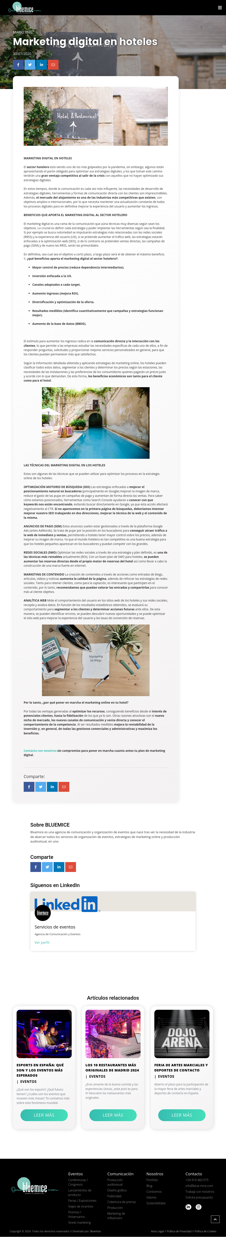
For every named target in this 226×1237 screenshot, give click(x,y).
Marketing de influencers (116, 1216)
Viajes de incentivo (80, 1207)
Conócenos (154, 1192)
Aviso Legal (157, 1231)
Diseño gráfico (117, 1190)
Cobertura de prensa (121, 1202)
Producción (115, 1208)
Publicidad (114, 1196)
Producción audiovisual (115, 1182)
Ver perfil (42, 942)
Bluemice (95, 1231)
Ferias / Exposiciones (82, 1201)
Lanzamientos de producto (79, 1192)
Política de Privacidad (179, 1231)
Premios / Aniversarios (76, 1214)
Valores (151, 1198)
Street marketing (79, 1223)
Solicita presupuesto (199, 1198)
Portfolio (152, 1180)
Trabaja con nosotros (200, 1192)
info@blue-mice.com (199, 1186)
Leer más (44, 1115)
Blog (149, 1186)
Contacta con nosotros (40, 751)
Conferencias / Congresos (78, 1182)
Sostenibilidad (155, 1203)
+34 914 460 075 (197, 1180)
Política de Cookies (205, 1231)
